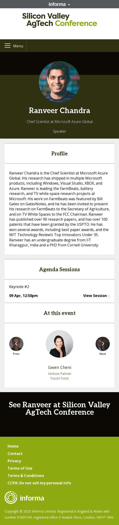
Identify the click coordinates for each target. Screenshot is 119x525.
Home (13, 446)
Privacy (14, 460)
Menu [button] (18, 46)
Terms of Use (20, 468)
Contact (15, 453)
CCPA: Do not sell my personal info (39, 482)
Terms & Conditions (26, 475)
